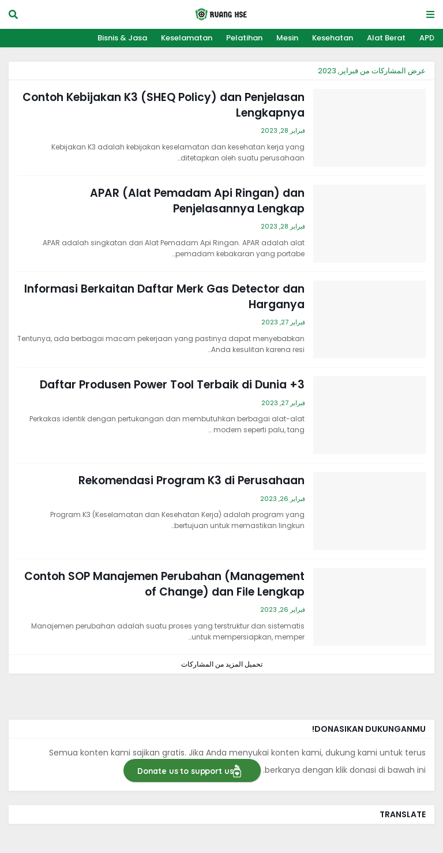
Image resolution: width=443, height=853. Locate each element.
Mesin (287, 37)
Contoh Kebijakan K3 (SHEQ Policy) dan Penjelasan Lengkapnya (163, 105)
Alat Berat (386, 37)
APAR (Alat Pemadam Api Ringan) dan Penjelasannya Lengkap (197, 201)
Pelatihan (244, 37)
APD (426, 37)
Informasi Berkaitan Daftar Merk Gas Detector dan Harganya (164, 297)
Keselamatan (186, 37)
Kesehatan (332, 37)
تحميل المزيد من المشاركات (221, 664)
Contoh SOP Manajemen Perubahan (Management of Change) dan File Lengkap (164, 584)
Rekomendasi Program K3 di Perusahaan (191, 480)
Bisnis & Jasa (122, 37)
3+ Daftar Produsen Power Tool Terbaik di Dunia (172, 384)
